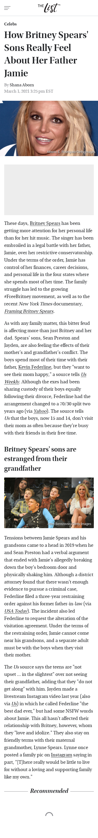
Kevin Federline (34, 367)
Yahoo (40, 411)
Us (14, 704)
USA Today (15, 611)
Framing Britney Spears (28, 311)
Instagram (61, 755)
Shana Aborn (22, 84)
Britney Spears (45, 223)
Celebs (10, 24)
